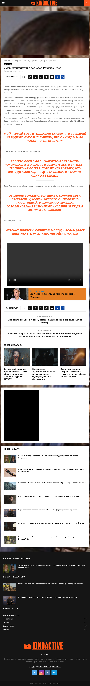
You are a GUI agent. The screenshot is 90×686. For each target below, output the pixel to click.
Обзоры (6, 622)
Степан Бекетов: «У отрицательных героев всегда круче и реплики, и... (50, 496)
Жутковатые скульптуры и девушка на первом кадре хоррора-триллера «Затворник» (44, 374)
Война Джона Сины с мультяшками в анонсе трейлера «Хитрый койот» (50, 584)
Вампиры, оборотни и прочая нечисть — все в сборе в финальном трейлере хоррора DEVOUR (15, 374)
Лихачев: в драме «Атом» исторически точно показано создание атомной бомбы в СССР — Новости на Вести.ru (45, 335)
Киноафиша (8, 64)
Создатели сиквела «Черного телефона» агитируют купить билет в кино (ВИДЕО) (73, 373)
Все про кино (8, 626)
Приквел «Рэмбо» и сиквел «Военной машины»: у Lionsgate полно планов (52, 483)
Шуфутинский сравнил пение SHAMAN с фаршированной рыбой (47, 510)
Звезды (6, 629)
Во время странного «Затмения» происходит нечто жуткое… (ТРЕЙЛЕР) (51, 523)
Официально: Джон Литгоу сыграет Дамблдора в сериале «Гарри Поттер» (45, 321)
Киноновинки (8, 615)
